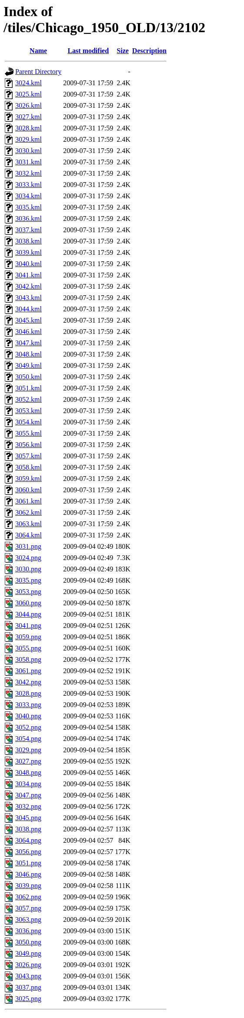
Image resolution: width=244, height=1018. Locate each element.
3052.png (28, 727)
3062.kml (28, 512)
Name (38, 50)
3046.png (28, 874)
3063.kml (28, 523)
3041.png (28, 625)
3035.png (28, 580)
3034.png (28, 784)
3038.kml (28, 241)
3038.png (28, 829)
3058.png (28, 659)
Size (123, 50)
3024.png (28, 557)
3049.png (28, 953)
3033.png (28, 704)
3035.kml (28, 207)
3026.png (28, 964)
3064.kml (28, 535)
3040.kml (28, 263)
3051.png (28, 863)
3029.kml (28, 139)
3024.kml (28, 83)
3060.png (28, 603)
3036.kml (28, 218)
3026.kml (28, 105)
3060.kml (28, 490)
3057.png (28, 908)
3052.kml (28, 399)
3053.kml (28, 410)
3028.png (28, 693)
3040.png (28, 716)
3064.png (28, 840)
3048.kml (28, 354)
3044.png (28, 614)
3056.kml (28, 444)
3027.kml (28, 116)
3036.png (28, 931)
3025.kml (28, 94)
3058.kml (28, 467)
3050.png (28, 942)
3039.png (28, 885)
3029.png (28, 750)
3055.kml (28, 433)
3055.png (28, 648)
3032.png (28, 806)
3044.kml (28, 309)
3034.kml (28, 196)
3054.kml (28, 422)
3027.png (28, 761)
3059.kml (28, 478)
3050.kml (28, 376)
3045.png (28, 817)
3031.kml (28, 162)
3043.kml (28, 297)
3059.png (28, 637)
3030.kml (28, 150)
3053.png (28, 591)
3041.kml (28, 275)
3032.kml (28, 173)
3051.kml (28, 388)
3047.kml (28, 343)
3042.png (28, 682)
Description (149, 50)
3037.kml (28, 230)
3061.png (28, 670)
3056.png (28, 851)
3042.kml (28, 286)
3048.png (28, 772)
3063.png (28, 919)
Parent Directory (38, 71)
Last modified (88, 50)
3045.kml (28, 320)
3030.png (28, 569)
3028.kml (28, 128)
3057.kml (28, 456)
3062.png (28, 897)
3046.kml (28, 331)
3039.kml (28, 252)
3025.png (28, 998)
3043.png (28, 976)
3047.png (28, 795)
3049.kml (28, 365)
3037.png (28, 987)
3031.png (28, 546)
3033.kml (28, 184)
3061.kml (28, 501)
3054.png (28, 738)
